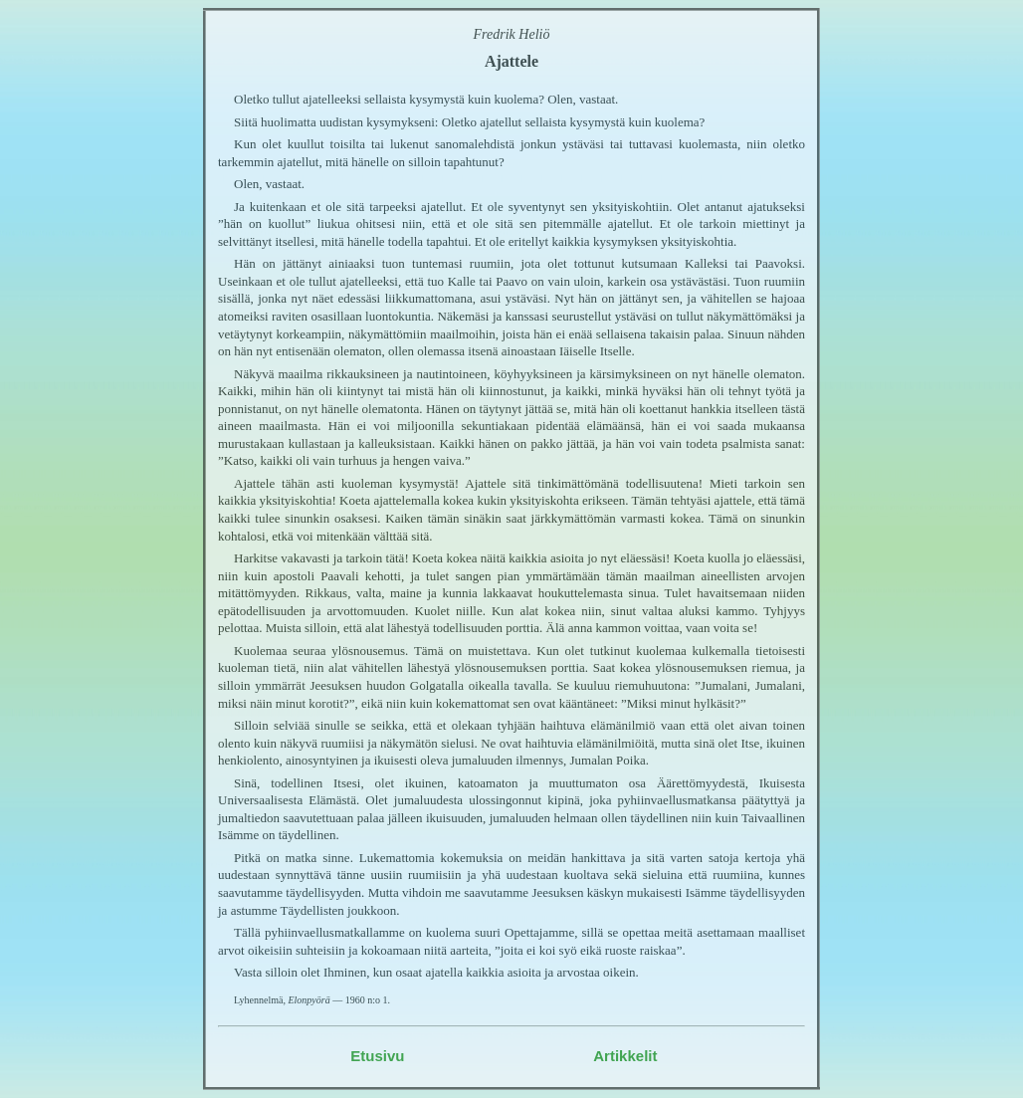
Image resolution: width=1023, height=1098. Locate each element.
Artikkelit (625, 1055)
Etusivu (377, 1055)
